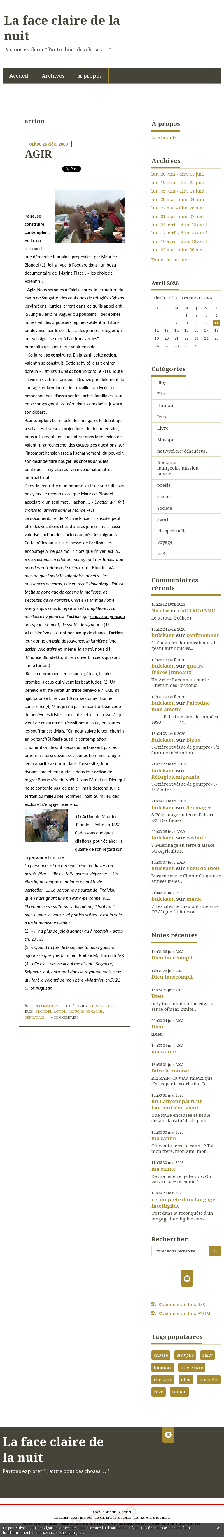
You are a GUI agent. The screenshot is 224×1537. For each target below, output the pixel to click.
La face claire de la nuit (62, 28)
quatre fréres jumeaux (177, 668)
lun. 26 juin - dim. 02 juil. (177, 174)
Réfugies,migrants (175, 776)
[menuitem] (19, 75)
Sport (163, 519)
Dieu (157, 996)
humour (163, 1367)
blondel (44, 1011)
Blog (162, 382)
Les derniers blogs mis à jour (73, 1518)
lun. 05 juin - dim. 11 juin (177, 191)
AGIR (38, 154)
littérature (192, 1367)
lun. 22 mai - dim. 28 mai (177, 208)
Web (162, 554)
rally (207, 1355)
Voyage (164, 542)
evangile (185, 1355)
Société (164, 508)
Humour (166, 405)
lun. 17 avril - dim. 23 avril (179, 233)
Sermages (199, 807)
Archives (53, 75)
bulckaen (163, 635)
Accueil (18, 75)
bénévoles (34, 1017)
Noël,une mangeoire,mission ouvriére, (178, 468)
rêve (158, 1392)
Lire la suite (164, 137)
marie (194, 898)
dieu (186, 1379)
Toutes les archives (171, 259)
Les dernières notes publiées (113, 1518)
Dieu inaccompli (171, 957)
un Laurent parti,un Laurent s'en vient (177, 1104)
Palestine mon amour (180, 705)
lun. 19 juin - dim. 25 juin (177, 182)
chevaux (163, 1379)
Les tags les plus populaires (152, 1518)
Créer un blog (102, 1512)
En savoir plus (71, 1532)
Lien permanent (42, 1006)
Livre (162, 428)
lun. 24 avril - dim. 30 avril (179, 224)
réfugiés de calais (85, 1011)
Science (165, 496)
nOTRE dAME (198, 610)
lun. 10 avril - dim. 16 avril (179, 241)
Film (162, 393)
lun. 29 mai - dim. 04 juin (177, 199)
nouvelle (209, 1379)
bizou (193, 739)
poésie (164, 485)
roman (179, 1392)
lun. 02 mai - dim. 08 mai (177, 250)
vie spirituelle (103, 1006)
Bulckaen (163, 739)
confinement (202, 635)
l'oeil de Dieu (202, 868)
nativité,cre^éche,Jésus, (182, 451)
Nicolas (160, 610)
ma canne (163, 1051)
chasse (161, 1355)
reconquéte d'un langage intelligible (183, 1202)
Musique (166, 439)
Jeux (162, 416)
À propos (90, 75)
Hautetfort (124, 1512)
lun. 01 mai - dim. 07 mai (177, 216)
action (60, 1011)
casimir (196, 837)
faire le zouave (170, 1070)
